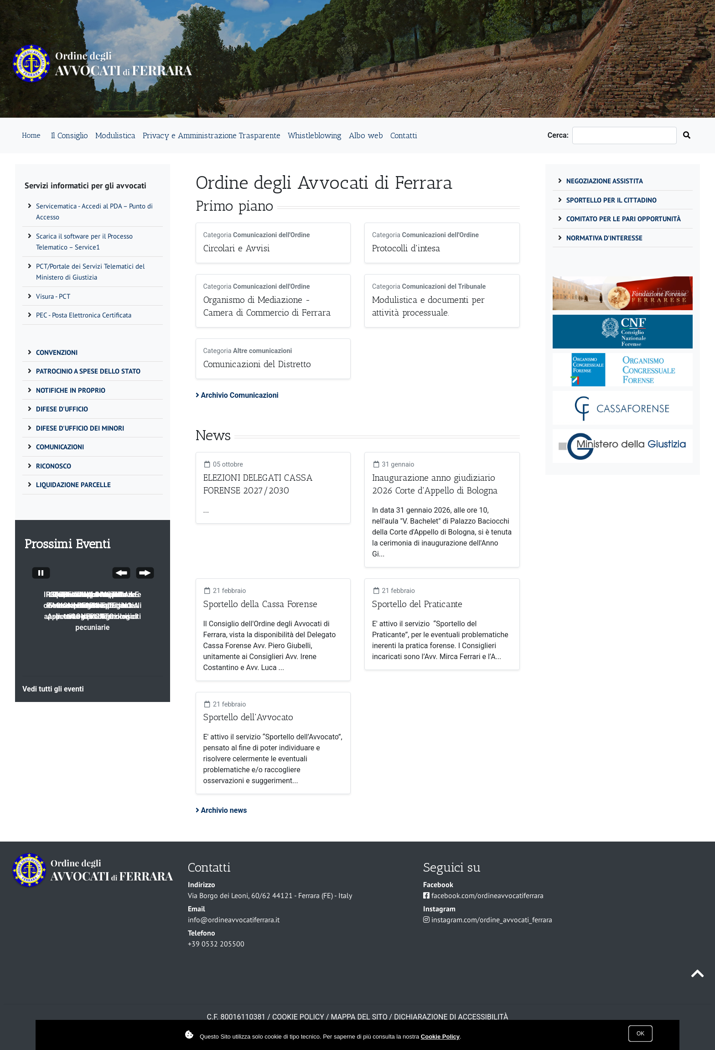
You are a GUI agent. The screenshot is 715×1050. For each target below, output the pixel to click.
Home (31, 135)
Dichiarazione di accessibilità (451, 1017)
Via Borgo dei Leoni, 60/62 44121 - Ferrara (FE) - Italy (270, 895)
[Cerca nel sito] (686, 135)
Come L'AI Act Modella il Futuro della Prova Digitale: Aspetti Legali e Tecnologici (92, 605)
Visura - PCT (53, 296)
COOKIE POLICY (298, 1017)
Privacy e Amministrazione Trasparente (211, 135)
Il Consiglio (69, 135)
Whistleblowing (315, 135)
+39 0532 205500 (216, 943)
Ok (640, 1033)
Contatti (403, 135)
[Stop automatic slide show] (41, 574)
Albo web (366, 135)
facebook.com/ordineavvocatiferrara (487, 895)
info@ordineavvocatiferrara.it (234, 919)
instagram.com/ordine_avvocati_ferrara (491, 919)
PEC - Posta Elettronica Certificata (83, 315)
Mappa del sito (359, 1017)
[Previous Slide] (121, 574)
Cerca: (560, 135)
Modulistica (115, 135)
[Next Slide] (145, 574)
